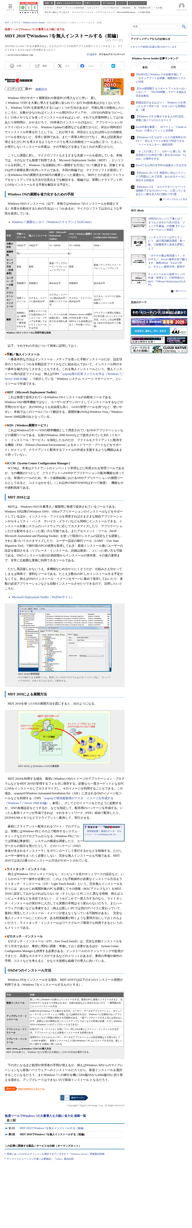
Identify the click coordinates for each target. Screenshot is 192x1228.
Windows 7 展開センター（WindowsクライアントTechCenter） (53, 222)
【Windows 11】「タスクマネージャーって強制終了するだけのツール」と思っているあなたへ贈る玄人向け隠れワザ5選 (161, 191)
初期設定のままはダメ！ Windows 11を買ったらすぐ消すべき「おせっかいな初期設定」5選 (161, 106)
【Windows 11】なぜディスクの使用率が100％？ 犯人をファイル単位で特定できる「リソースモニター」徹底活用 (161, 141)
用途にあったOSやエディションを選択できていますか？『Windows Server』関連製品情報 (55, 1154)
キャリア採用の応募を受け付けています (155, 47)
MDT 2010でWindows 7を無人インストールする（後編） (53, 1128)
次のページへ (78, 1097)
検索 (184, 26)
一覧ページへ (180, 291)
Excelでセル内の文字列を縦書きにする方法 (161, 165)
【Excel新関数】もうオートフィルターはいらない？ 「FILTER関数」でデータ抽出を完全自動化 (161, 92)
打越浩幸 (92, 54)
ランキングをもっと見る (174, 199)
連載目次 (41, 89)
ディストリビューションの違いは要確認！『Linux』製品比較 (40, 1158)
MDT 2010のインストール (31, 1089)
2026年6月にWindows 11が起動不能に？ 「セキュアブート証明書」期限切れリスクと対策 (161, 78)
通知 (44, 66)
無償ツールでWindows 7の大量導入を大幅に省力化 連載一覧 (45, 1115)
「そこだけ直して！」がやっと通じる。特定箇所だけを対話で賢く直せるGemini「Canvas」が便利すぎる (161, 155)
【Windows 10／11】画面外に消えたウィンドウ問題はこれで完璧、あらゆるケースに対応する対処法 (161, 177)
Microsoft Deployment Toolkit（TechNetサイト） (43, 597)
